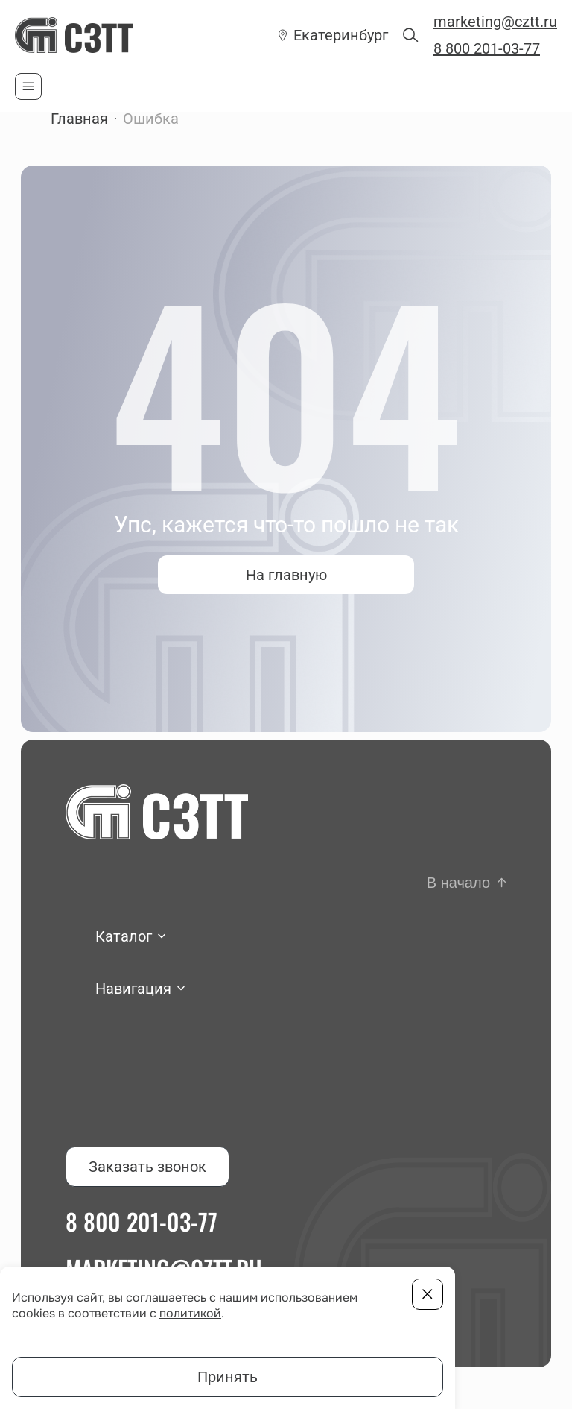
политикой (190, 1313)
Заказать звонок (147, 1167)
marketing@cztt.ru (495, 22)
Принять (227, 1377)
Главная (79, 118)
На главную (286, 575)
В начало (458, 882)
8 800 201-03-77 (486, 48)
